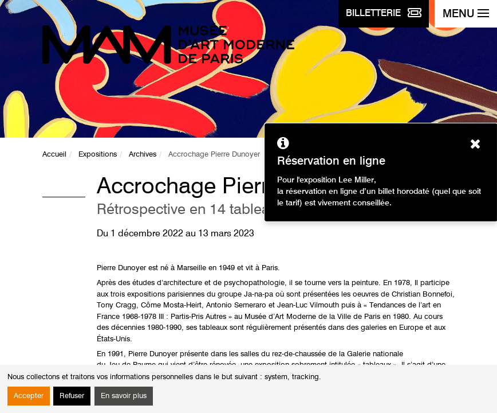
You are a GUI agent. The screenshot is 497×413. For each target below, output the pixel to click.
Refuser (72, 396)
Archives (142, 154)
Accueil (54, 154)
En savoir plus (124, 396)
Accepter (29, 396)
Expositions (97, 154)
